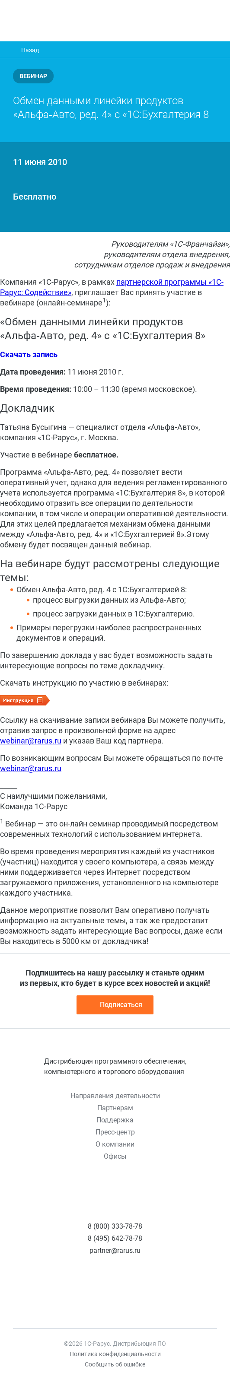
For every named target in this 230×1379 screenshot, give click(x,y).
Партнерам (115, 1108)
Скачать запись (29, 354)
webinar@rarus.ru (30, 740)
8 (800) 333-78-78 (115, 1226)
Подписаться (115, 1005)
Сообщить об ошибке (115, 1364)
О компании (115, 1144)
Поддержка (115, 1120)
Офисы (115, 1156)
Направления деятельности (115, 1096)
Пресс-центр (115, 1132)
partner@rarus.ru (115, 1250)
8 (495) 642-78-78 (115, 1238)
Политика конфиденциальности (115, 1353)
